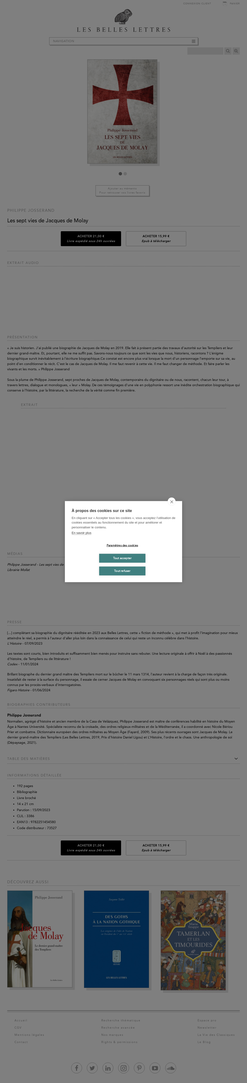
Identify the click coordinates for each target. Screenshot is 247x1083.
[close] (172, 501)
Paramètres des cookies (122, 545)
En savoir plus (81, 533)
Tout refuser (122, 571)
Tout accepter (122, 558)
